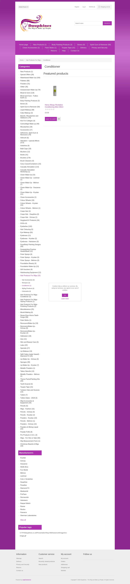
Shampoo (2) (26, 283)
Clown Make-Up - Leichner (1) (30, 178)
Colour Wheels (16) (27, 200)
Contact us (19, 570)
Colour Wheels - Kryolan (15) (29, 204)
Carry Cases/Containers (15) (30, 164)
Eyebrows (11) (25, 235)
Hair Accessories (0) (28, 280)
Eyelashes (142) (26, 226)
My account (64, 558)
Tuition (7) (24, 395)
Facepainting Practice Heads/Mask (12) (28, 250)
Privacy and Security (99, 48)
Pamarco (23, 512)
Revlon (22, 509)
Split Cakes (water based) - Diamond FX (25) (30, 355)
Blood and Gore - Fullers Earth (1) (29, 97)
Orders (63, 561)
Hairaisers (24, 500)
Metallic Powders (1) (27, 368)
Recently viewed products (47, 561)
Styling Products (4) (28, 288)
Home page (23, 45)
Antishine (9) (24, 145)
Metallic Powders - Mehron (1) (30, 375)
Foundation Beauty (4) (28, 263)
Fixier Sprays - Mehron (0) (29, 260)
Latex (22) (24, 345)
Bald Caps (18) (25, 149)
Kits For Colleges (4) (27, 121)
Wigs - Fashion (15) (27, 409)
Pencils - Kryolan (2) (27, 415)
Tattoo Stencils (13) (27, 371)
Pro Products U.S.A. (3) (28, 435)
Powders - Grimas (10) (28, 424)
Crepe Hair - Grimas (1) (28, 217)
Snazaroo (23, 464)
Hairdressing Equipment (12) (30, 272)
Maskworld (24, 491)
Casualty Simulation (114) (29, 167)
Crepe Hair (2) (25, 211)
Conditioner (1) (26, 285)
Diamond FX (24, 488)
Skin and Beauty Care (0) (29, 342)
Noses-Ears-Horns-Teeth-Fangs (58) (29, 316)
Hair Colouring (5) (26, 229)
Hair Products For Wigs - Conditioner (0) (29, 295)
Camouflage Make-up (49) (29, 124)
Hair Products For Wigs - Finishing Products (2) (29, 305)
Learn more (65, 299)
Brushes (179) (25, 158)
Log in (84, 7)
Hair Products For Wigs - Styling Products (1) (29, 300)
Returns (54, 51)
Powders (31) (25, 84)
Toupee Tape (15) (68, 48)
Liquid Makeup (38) (27, 110)
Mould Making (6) (26, 312)
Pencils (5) (24, 406)
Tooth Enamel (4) (26, 384)
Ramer (22, 506)
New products (43, 564)
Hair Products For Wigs (33, 60)
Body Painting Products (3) (62, 45)
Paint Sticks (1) (50, 48)
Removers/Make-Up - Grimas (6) (28, 327)
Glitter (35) (24, 87)
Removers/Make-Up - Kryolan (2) (28, 332)
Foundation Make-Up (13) (29, 266)
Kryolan (23, 458)
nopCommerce (27, 580)
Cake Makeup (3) (26, 113)
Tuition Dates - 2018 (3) (28, 398)
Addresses (64, 564)
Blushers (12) (25, 152)
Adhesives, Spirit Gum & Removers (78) (29, 134)
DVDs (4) (23, 223)
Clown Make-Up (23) (27, 175)
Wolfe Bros (24, 467)
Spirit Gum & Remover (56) (100, 45)
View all (23, 520)
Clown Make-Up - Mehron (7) (29, 183)
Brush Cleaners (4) (27, 161)
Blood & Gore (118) (27, 93)
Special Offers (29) (27, 74)
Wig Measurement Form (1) (30, 441)
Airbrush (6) (24, 138)
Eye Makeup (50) (26, 232)
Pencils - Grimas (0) (27, 412)
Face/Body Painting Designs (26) (30, 245)
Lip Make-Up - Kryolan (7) (29, 365)
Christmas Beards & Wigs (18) (29, 445)
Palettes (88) (25, 81)
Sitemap (18, 558)
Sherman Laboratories (28, 515)
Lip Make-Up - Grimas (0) (29, 359)
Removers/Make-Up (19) (29, 323)
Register (77, 7)
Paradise (23, 485)
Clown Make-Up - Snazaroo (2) (30, 188)
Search (41, 558)
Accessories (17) (26, 130)
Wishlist (63, 570)
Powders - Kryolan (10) (28, 418)
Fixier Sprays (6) (26, 254)
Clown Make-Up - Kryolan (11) (29, 193)
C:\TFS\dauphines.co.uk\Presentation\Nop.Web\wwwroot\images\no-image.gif (43, 534)
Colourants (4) (26, 291)
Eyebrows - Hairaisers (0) (29, 241)
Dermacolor (24, 497)
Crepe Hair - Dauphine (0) (29, 214)
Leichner (23, 476)
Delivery (83, 48)
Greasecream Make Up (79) (30, 90)
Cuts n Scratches (26, 479)
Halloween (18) (25, 336)
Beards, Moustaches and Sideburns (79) (29, 117)
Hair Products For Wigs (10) (30, 275)
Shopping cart (65, 567)
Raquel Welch (25, 503)
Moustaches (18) (26, 127)
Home (22, 60)
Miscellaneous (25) (27, 309)
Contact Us (75, 51)
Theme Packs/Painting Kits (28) (30, 380)
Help (64, 51)
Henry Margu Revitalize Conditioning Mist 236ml (54, 106)
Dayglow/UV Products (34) (30, 220)
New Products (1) (40, 45)
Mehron (23, 473)
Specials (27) (25, 348)
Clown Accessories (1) (31, 48)
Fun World (24, 470)
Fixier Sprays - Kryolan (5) (29, 257)
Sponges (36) (25, 362)
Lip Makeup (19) (26, 351)
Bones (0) (81, 45)
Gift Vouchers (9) (26, 269)
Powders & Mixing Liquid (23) (29, 428)
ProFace (23, 494)
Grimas (23, 461)
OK (65, 295)
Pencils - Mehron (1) (27, 421)
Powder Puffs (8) (26, 432)
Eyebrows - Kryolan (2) (28, 238)
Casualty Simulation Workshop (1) (27, 171)
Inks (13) (23, 339)
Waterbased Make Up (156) (30, 78)
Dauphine (23, 482)
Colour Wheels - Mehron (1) (30, 208)
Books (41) (24, 155)
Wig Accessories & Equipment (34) (27, 402)
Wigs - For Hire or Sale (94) (30, 438)
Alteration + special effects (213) (29, 141)
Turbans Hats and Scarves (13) (30, 391)
